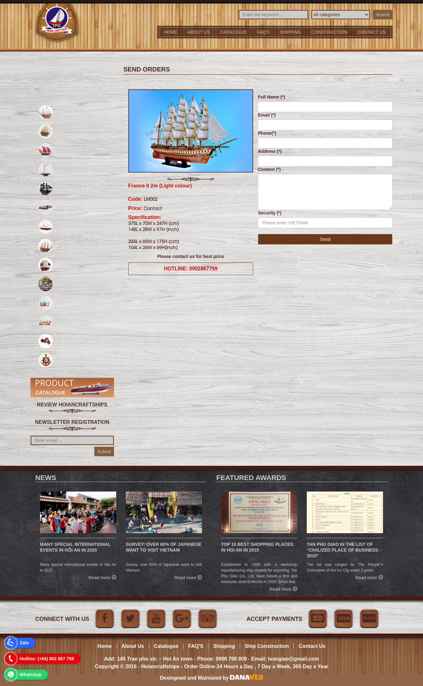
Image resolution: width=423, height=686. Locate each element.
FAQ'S (263, 32)
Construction (329, 32)
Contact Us (312, 646)
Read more (102, 577)
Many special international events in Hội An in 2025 (75, 547)
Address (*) (270, 151)
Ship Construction (267, 646)
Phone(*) (267, 133)
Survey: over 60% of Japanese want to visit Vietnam (163, 547)
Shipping (290, 32)
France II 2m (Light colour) (160, 185)
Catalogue (233, 32)
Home (170, 32)
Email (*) (267, 115)
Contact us (371, 32)
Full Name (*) (271, 96)
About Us (198, 32)
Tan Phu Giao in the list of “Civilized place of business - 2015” (344, 550)
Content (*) (269, 169)
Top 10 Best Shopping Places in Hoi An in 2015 (257, 547)
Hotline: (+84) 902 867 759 (47, 658)
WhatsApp (31, 674)
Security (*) (269, 212)
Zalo (24, 642)
